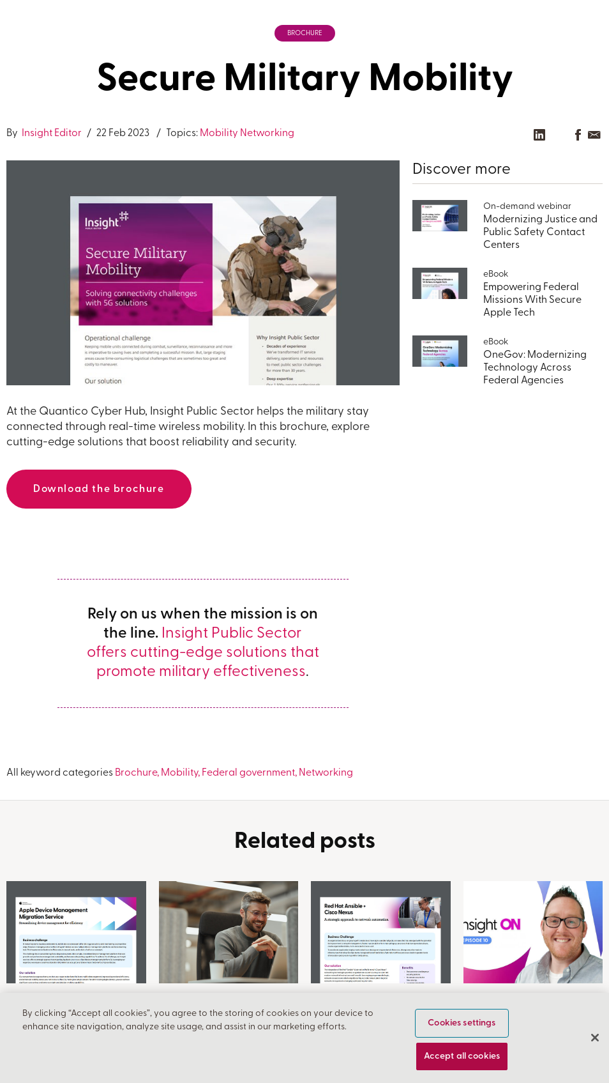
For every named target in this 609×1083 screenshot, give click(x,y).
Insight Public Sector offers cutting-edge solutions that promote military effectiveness (203, 653)
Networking (267, 133)
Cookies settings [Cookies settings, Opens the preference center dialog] (461, 1024)
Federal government (248, 773)
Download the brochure (99, 489)
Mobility (219, 133)
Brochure (304, 33)
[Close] (595, 1038)
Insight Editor (51, 133)
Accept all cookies (462, 1057)
